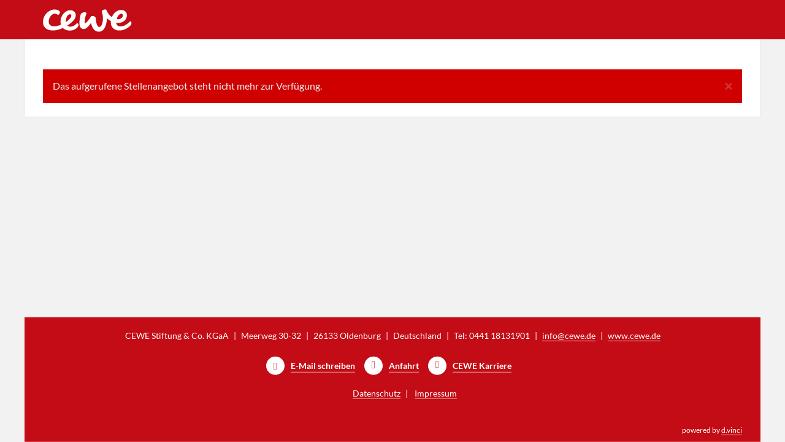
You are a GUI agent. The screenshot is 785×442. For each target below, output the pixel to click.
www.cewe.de (634, 335)
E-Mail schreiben (323, 365)
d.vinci (731, 430)
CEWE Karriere (482, 365)
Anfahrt (404, 365)
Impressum (436, 393)
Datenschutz (376, 393)
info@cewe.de (568, 335)
